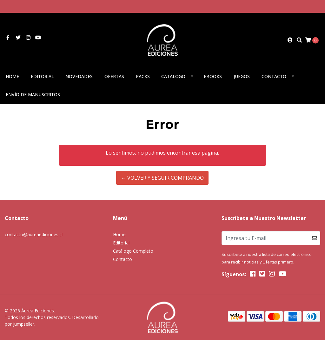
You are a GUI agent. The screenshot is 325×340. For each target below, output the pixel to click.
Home (12, 76)
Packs (143, 76)
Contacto (274, 76)
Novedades (79, 76)
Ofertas (114, 76)
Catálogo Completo (133, 251)
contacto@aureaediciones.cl (34, 234)
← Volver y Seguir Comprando (162, 177)
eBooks (213, 76)
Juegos (242, 76)
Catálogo (173, 76)
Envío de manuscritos (33, 94)
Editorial (42, 76)
